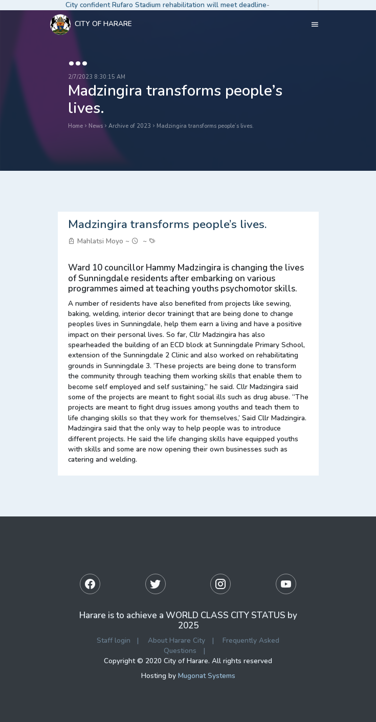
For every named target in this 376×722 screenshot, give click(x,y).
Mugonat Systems (206, 676)
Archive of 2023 (129, 126)
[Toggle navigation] (314, 24)
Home (75, 126)
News (96, 126)
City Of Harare (91, 24)
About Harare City (176, 640)
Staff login (113, 640)
